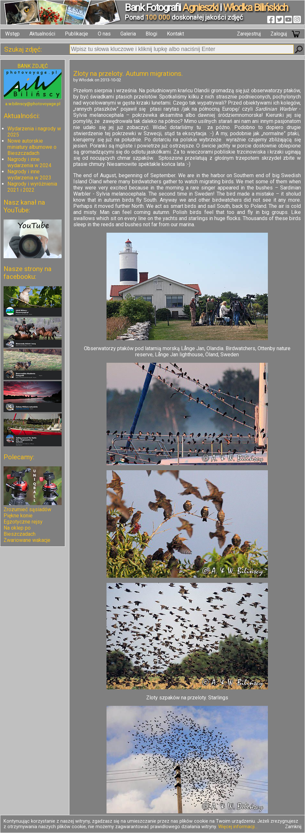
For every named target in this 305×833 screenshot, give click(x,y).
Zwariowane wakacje (27, 540)
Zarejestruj (249, 34)
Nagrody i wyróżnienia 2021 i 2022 (32, 187)
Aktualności (42, 34)
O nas (104, 34)
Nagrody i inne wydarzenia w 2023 (29, 174)
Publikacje (76, 34)
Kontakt (175, 34)
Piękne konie (18, 516)
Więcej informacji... (238, 826)
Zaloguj (278, 34)
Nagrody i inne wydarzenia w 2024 (29, 162)
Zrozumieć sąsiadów (27, 509)
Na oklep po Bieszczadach (20, 531)
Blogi (151, 34)
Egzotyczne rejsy (23, 522)
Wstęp (12, 34)
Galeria (128, 34)
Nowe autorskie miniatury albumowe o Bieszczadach (31, 147)
